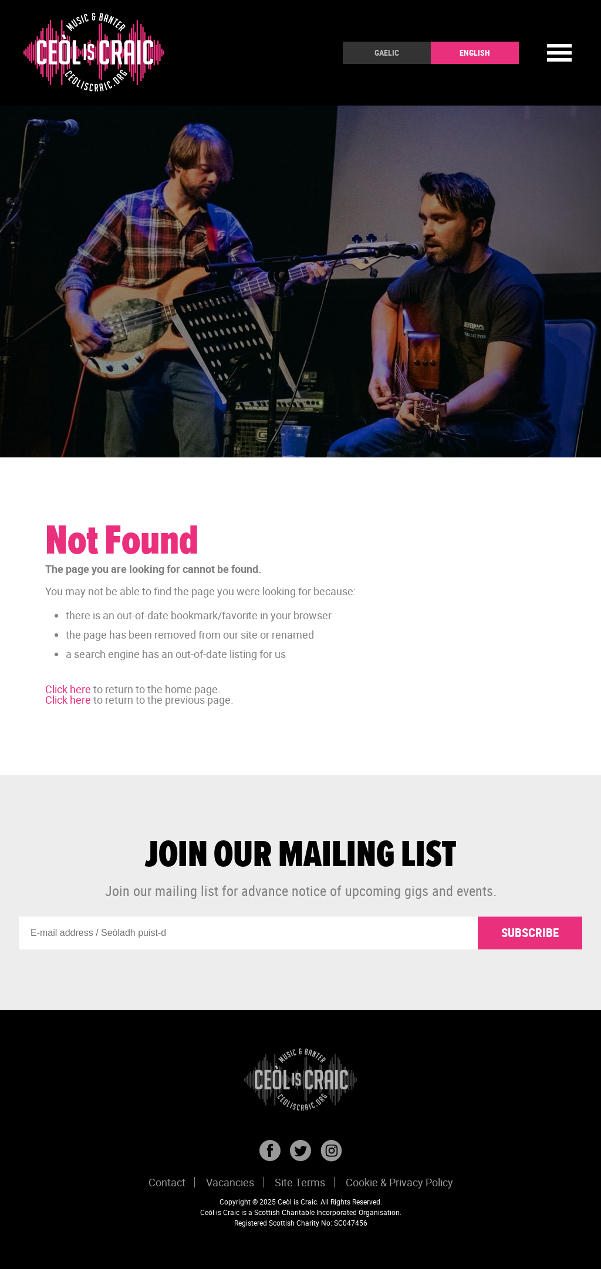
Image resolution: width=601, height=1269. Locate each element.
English (475, 52)
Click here (68, 689)
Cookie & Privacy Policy (399, 1182)
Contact (166, 1182)
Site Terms (300, 1182)
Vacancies (230, 1182)
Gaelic (386, 52)
